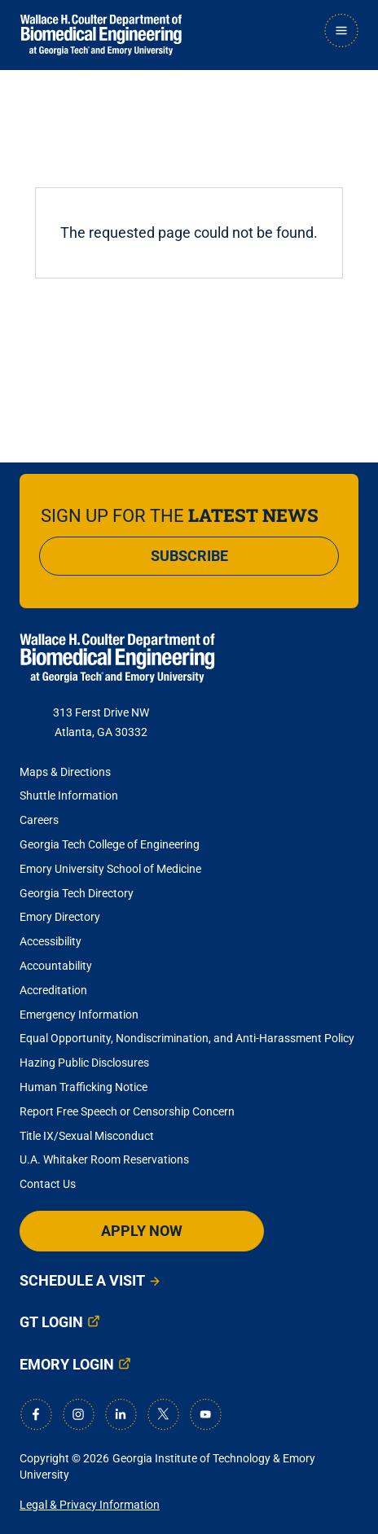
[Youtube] (205, 1414)
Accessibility (50, 941)
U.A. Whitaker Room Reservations (104, 1159)
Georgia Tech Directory (77, 893)
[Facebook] (36, 1414)
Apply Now (141, 1230)
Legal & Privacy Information (90, 1504)
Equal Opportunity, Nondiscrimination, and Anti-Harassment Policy (187, 1038)
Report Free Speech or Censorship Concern (127, 1111)
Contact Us (48, 1183)
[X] (163, 1414)
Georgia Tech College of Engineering (110, 844)
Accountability (56, 965)
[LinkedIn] (120, 1414)
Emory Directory (60, 916)
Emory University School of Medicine (112, 868)
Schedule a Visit (82, 1280)
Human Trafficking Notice (83, 1087)
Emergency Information (79, 1014)
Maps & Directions (65, 771)
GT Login (51, 1321)
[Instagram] (78, 1414)
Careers (39, 819)
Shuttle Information (69, 795)
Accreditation (53, 990)
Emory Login (67, 1364)
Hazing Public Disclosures (84, 1062)
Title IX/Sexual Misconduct (87, 1135)
